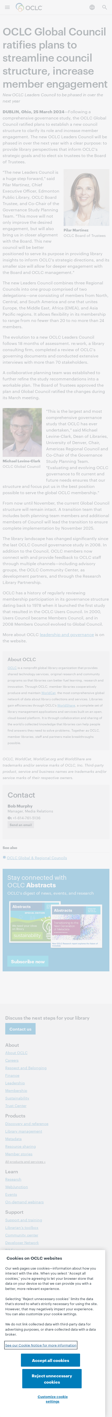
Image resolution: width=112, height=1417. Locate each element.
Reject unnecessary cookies (76, 1375)
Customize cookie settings (53, 1398)
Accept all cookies (29, 1378)
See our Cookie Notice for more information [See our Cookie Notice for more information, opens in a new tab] (40, 1354)
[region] (52, 1338)
